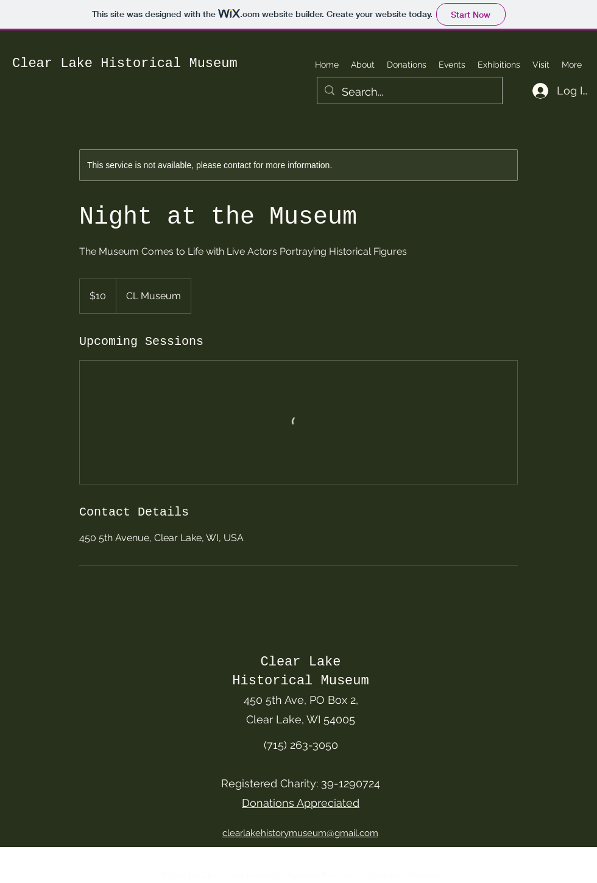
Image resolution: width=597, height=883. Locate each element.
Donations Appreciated (300, 802)
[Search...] (409, 92)
